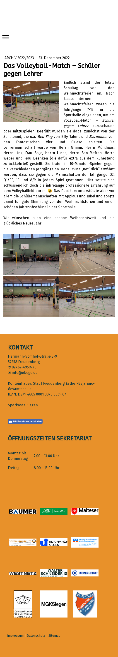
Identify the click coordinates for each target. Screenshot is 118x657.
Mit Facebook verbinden (25, 421)
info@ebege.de (25, 372)
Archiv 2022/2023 (20, 58)
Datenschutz (36, 636)
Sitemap (54, 636)
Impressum (15, 636)
